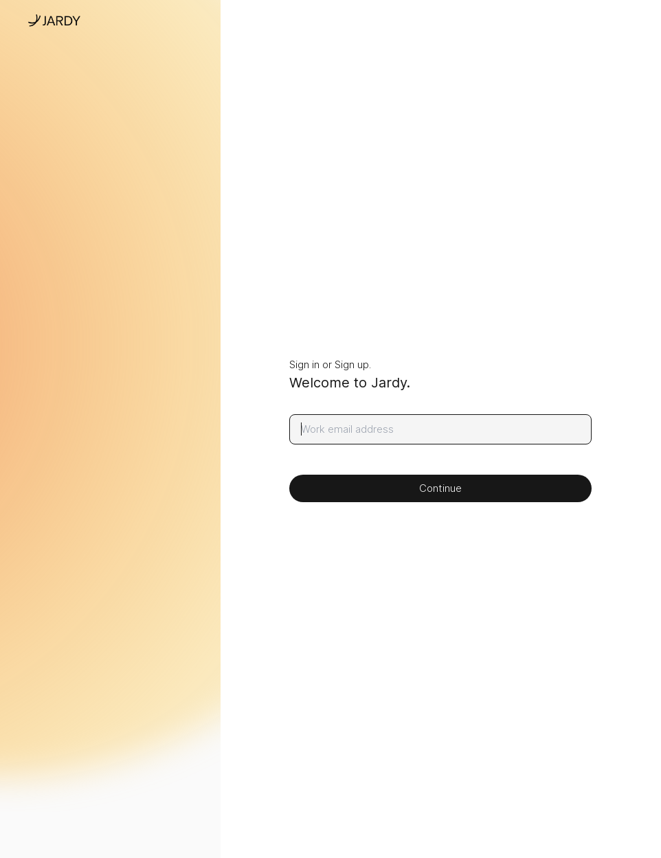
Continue (440, 488)
